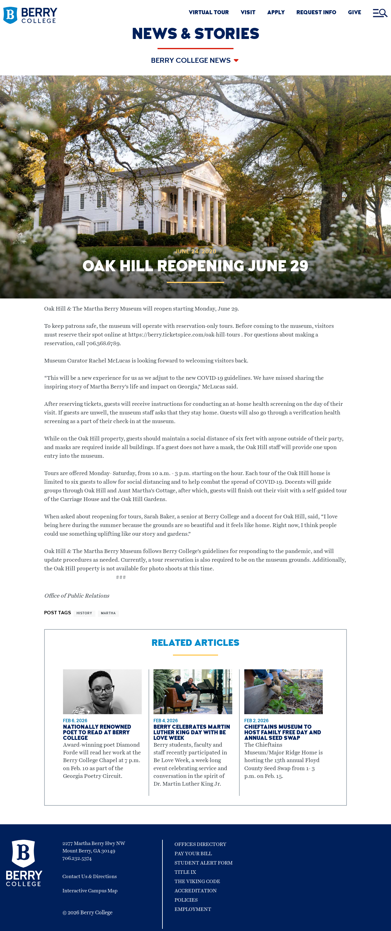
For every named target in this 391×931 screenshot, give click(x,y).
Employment (192, 909)
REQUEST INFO (316, 13)
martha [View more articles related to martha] (108, 613)
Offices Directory (200, 844)
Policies (186, 900)
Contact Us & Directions (89, 876)
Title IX (185, 872)
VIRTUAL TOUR (209, 13)
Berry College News (191, 61)
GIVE (354, 13)
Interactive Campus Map (90, 890)
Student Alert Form (203, 862)
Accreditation (195, 890)
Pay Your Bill (193, 853)
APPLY (276, 13)
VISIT (248, 13)
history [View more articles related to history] (84, 613)
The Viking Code (197, 881)
